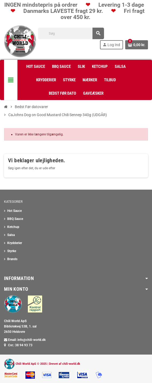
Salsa (11, 235)
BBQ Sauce (15, 219)
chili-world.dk (71, 364)
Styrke (11, 251)
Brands (12, 259)
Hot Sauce (14, 211)
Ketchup (13, 227)
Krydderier (14, 243)
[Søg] (71, 33)
